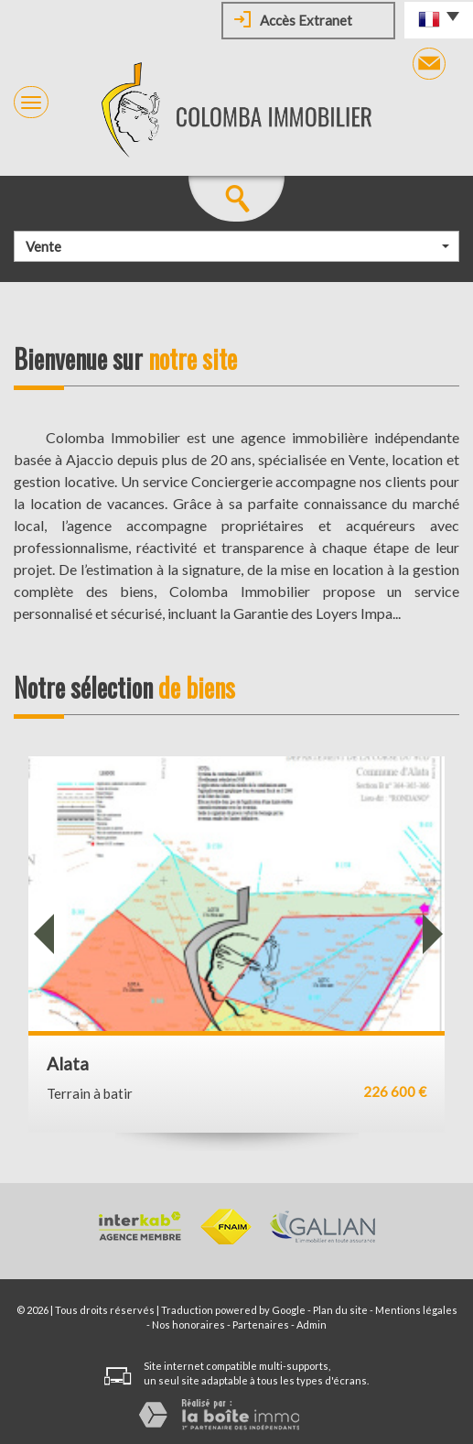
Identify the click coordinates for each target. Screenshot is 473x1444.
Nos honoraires (188, 1324)
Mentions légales (416, 1310)
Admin (311, 1324)
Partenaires (260, 1324)
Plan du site (340, 1310)
